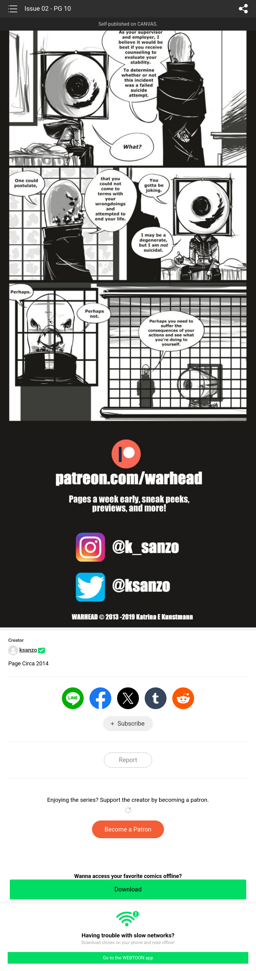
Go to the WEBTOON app (128, 958)
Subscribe (130, 723)
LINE (73, 698)
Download (128, 889)
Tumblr (155, 698)
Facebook (100, 698)
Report (128, 760)
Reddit (183, 698)
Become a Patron (128, 829)
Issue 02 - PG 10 (48, 8)
